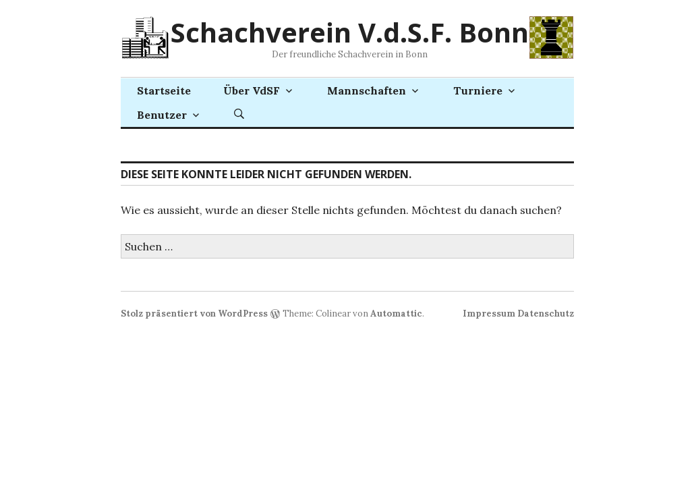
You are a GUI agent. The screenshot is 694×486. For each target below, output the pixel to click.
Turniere (477, 90)
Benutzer (162, 115)
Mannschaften (366, 90)
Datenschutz (545, 313)
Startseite (164, 90)
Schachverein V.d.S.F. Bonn (350, 32)
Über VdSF (251, 90)
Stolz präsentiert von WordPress (194, 313)
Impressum (489, 313)
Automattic (396, 313)
